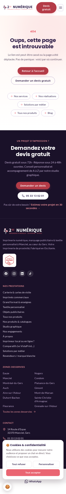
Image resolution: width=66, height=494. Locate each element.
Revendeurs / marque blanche (19, 355)
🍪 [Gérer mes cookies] (7, 486)
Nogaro (38, 373)
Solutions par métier (33, 104)
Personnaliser (46, 464)
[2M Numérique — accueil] (18, 8)
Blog (48, 112)
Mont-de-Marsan (43, 392)
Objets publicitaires (13, 311)
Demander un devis (33, 185)
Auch (6, 387)
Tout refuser (19, 464)
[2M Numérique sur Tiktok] (30, 273)
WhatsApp (33, 481)
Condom (39, 378)
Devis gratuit (46, 7)
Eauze (6, 373)
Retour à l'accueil (33, 71)
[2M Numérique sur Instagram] (14, 273)
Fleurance (8, 406)
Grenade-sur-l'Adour (45, 406)
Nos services (19, 96)
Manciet (7, 378)
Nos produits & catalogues (17, 321)
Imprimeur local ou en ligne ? (18, 341)
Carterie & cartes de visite (17, 292)
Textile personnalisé (13, 307)
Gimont (38, 387)
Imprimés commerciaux (16, 297)
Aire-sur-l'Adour (12, 392)
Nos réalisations (45, 96)
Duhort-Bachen (11, 397)
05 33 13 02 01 (33, 195)
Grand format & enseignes (17, 302)
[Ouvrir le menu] (60, 7)
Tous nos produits (25, 112)
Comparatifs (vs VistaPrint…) (18, 346)
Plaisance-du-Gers (44, 383)
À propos (8, 336)
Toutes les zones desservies (19, 411)
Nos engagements (12, 331)
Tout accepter (32, 472)
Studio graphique (12, 326)
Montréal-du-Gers (13, 383)
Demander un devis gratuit (33, 80)
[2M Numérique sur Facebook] (6, 273)
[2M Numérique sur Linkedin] (22, 273)
